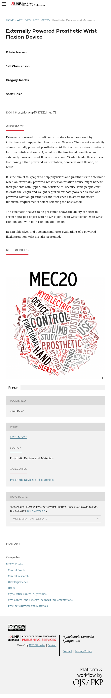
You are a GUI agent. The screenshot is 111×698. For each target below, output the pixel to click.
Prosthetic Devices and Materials (32, 480)
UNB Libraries (37, 645)
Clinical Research (18, 576)
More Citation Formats (30, 518)
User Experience (18, 582)
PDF (14, 387)
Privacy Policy (83, 651)
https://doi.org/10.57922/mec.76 (34, 112)
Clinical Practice (17, 570)
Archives (24, 20)
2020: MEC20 (41, 20)
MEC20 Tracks (14, 564)
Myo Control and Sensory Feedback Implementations (40, 600)
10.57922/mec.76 (36, 511)
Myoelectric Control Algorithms (27, 594)
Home (10, 20)
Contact (52, 645)
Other (11, 588)
